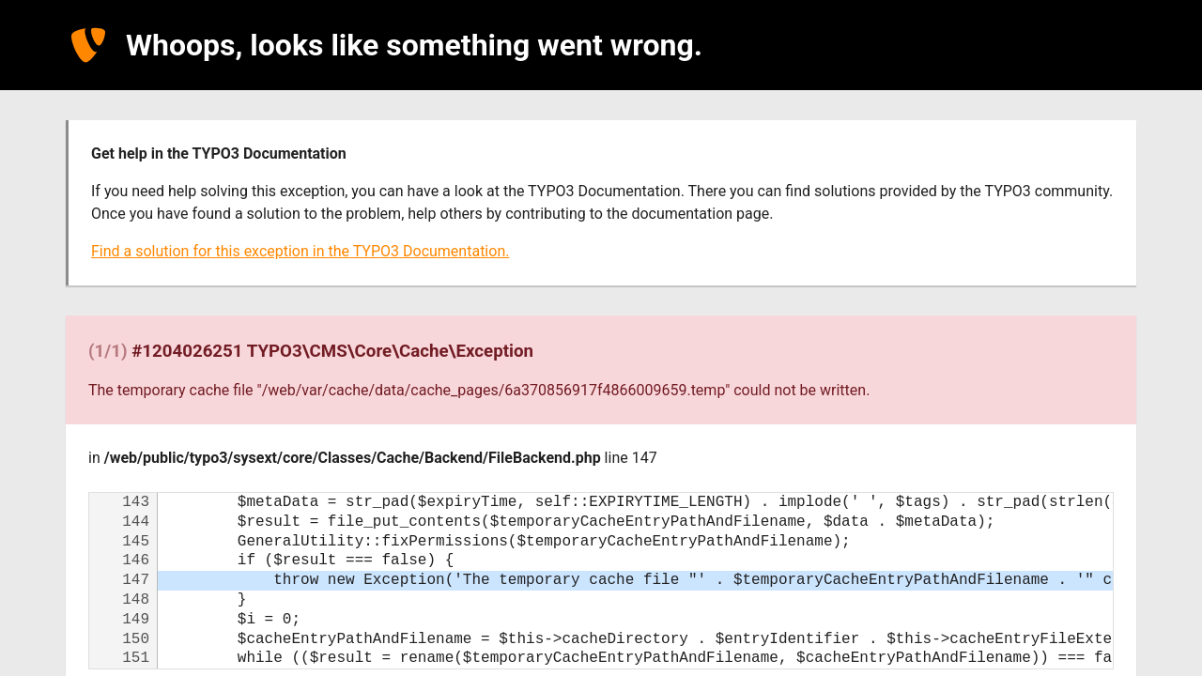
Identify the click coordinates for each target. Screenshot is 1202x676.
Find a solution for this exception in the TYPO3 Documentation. (300, 251)
